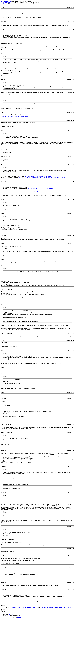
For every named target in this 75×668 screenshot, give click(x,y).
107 (43, 607)
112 (55, 607)
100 (25, 607)
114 (60, 607)
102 (30, 607)
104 (35, 607)
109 (47, 607)
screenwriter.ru (12, 614)
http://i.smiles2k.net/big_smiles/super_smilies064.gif (37, 176)
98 (21, 607)
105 (38, 607)
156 (62, 607)
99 (23, 607)
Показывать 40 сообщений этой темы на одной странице (59, 610)
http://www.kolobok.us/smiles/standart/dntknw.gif (31, 177)
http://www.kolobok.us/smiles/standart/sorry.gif (55, 177)
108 (45, 607)
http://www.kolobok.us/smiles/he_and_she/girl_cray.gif (15, 116)
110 (50, 607)
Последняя (70, 607)
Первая (13, 607)
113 (57, 607)
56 (19, 607)
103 (33, 607)
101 (28, 607)
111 (52, 607)
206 (65, 607)
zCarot (19, 617)
